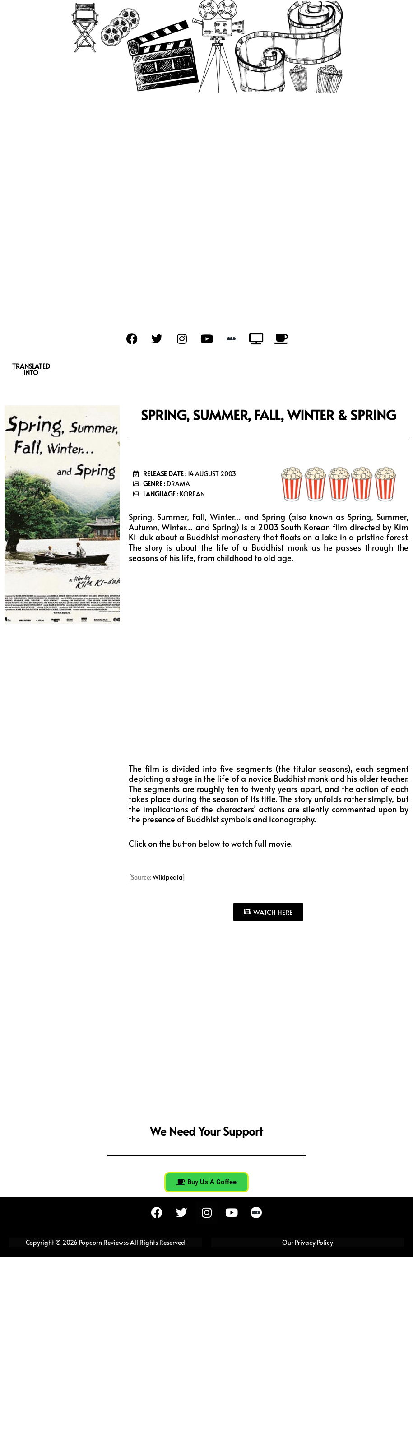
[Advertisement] (206, 199)
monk (298, 547)
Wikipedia (167, 877)
